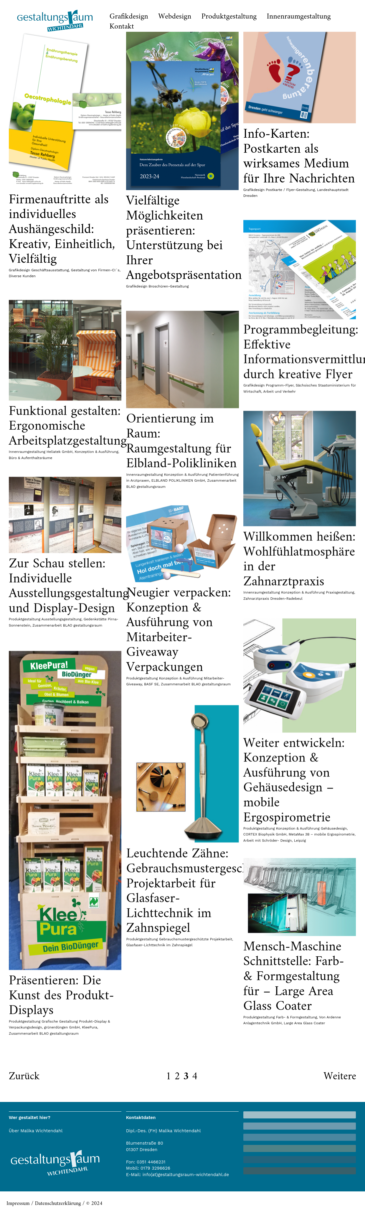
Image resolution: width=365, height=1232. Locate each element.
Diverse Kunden (22, 276)
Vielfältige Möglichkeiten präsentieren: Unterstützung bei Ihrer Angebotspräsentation (181, 238)
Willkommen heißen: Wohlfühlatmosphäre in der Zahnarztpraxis (293, 667)
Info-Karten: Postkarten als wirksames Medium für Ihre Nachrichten (293, 156)
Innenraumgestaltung (299, 17)
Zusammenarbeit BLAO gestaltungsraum (67, 704)
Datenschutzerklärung (58, 1203)
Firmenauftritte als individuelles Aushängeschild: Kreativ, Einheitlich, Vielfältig (62, 229)
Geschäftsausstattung (50, 270)
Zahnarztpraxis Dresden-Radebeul (266, 706)
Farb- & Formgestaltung (157, 1115)
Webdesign (174, 17)
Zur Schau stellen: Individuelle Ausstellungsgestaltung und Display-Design (69, 665)
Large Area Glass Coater (165, 1121)
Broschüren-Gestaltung (166, 286)
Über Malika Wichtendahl (36, 1130)
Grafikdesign (129, 17)
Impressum (18, 1203)
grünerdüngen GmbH (194, 1213)
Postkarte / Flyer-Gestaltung (284, 190)
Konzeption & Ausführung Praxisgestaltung (311, 700)
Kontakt (122, 27)
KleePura (222, 1213)
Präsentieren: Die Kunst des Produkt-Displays (194, 1181)
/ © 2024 (92, 1203)
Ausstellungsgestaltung (62, 698)
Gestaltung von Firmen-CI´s (95, 270)
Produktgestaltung (229, 17)
